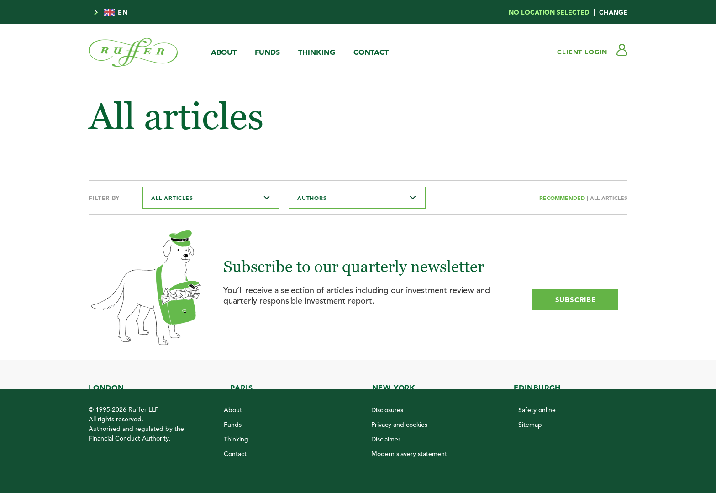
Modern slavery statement (409, 454)
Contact (371, 52)
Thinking (316, 52)
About (224, 52)
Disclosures (387, 410)
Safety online (537, 410)
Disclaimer (385, 439)
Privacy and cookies (399, 424)
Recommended (563, 197)
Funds (267, 52)
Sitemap (530, 424)
